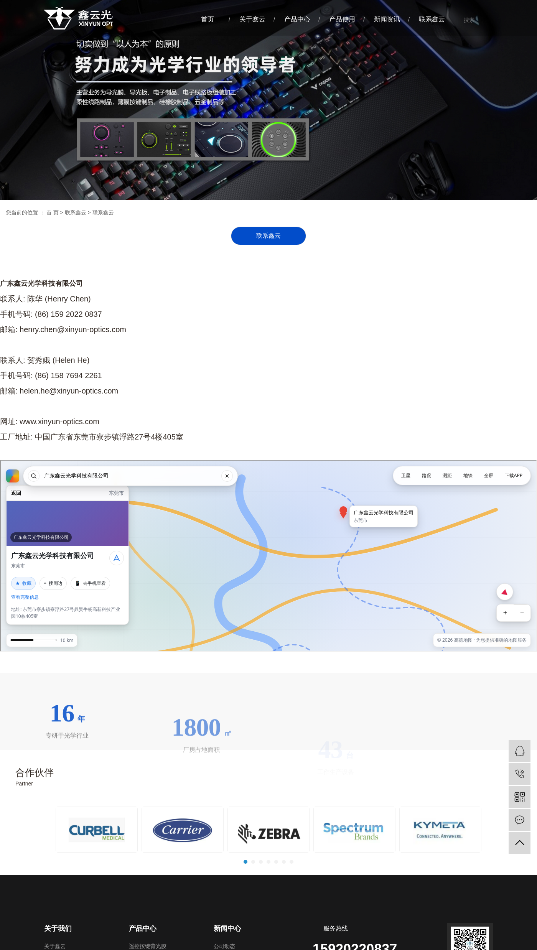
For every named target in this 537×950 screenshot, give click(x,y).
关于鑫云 (252, 19)
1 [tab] (246, 895)
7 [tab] (292, 895)
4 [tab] (269, 895)
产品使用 (342, 19)
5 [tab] (276, 895)
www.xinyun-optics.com (59, 426)
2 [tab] (253, 895)
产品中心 (297, 19)
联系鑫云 (432, 19)
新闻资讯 (387, 19)
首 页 (52, 212)
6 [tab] (284, 895)
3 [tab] (261, 895)
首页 (207, 19)
